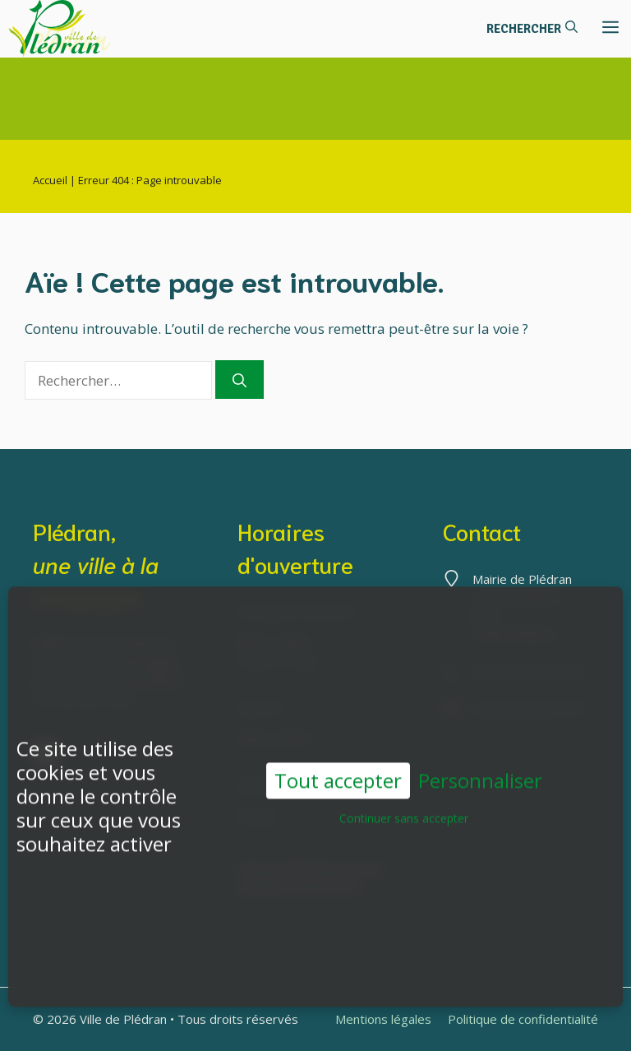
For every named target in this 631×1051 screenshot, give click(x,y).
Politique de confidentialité (523, 1019)
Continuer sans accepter (403, 814)
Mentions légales (383, 1019)
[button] (532, 28)
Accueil (50, 180)
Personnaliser (480, 776)
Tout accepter (338, 775)
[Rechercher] (239, 380)
